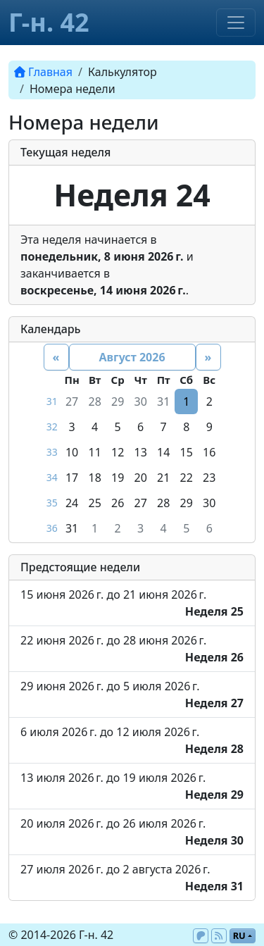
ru (239, 935)
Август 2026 (132, 357)
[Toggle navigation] (236, 22)
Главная (43, 72)
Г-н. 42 (48, 22)
